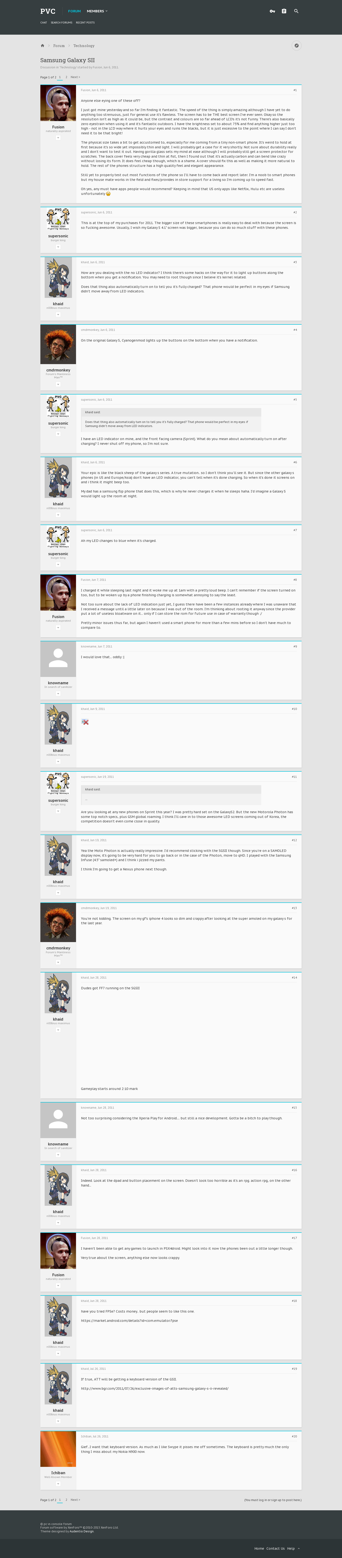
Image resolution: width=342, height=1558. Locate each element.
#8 (295, 580)
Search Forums (61, 22)
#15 (294, 1107)
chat (43, 22)
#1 (295, 90)
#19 (294, 1368)
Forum (74, 11)
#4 (295, 330)
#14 (294, 977)
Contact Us (275, 1548)
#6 (295, 462)
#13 (294, 908)
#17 (294, 1238)
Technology (68, 67)
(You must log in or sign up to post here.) (273, 1500)
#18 (294, 1301)
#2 (295, 212)
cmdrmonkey (58, 370)
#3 (295, 262)
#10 (294, 709)
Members (95, 11)
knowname (58, 682)
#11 (294, 777)
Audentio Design (82, 1531)
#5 (295, 399)
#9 (295, 646)
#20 (294, 1436)
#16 (294, 1170)
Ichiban (58, 1472)
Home (259, 1548)
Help (291, 1548)
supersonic (58, 236)
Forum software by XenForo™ (79, 1527)
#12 (294, 840)
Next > (75, 77)
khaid (58, 303)
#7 (295, 530)
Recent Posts (85, 22)
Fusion (97, 67)
